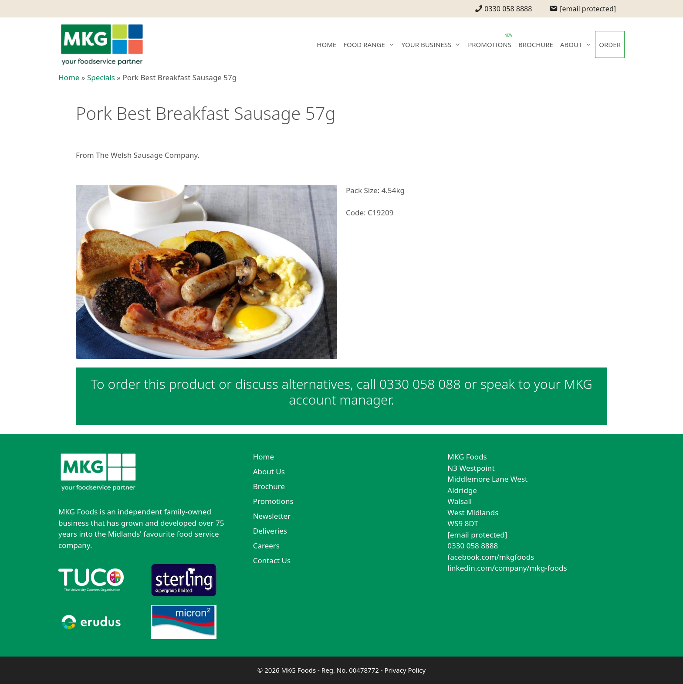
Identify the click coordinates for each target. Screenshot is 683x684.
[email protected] (477, 535)
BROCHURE (535, 44)
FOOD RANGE (370, 44)
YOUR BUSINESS (433, 44)
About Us (269, 471)
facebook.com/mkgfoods (490, 557)
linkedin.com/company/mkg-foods (507, 568)
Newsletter (272, 516)
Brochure (269, 486)
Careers (266, 546)
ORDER (610, 44)
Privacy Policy (405, 670)
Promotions (273, 501)
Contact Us (272, 560)
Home (68, 77)
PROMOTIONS (489, 44)
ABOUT (577, 44)
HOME (326, 44)
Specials (101, 77)
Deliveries (270, 531)
